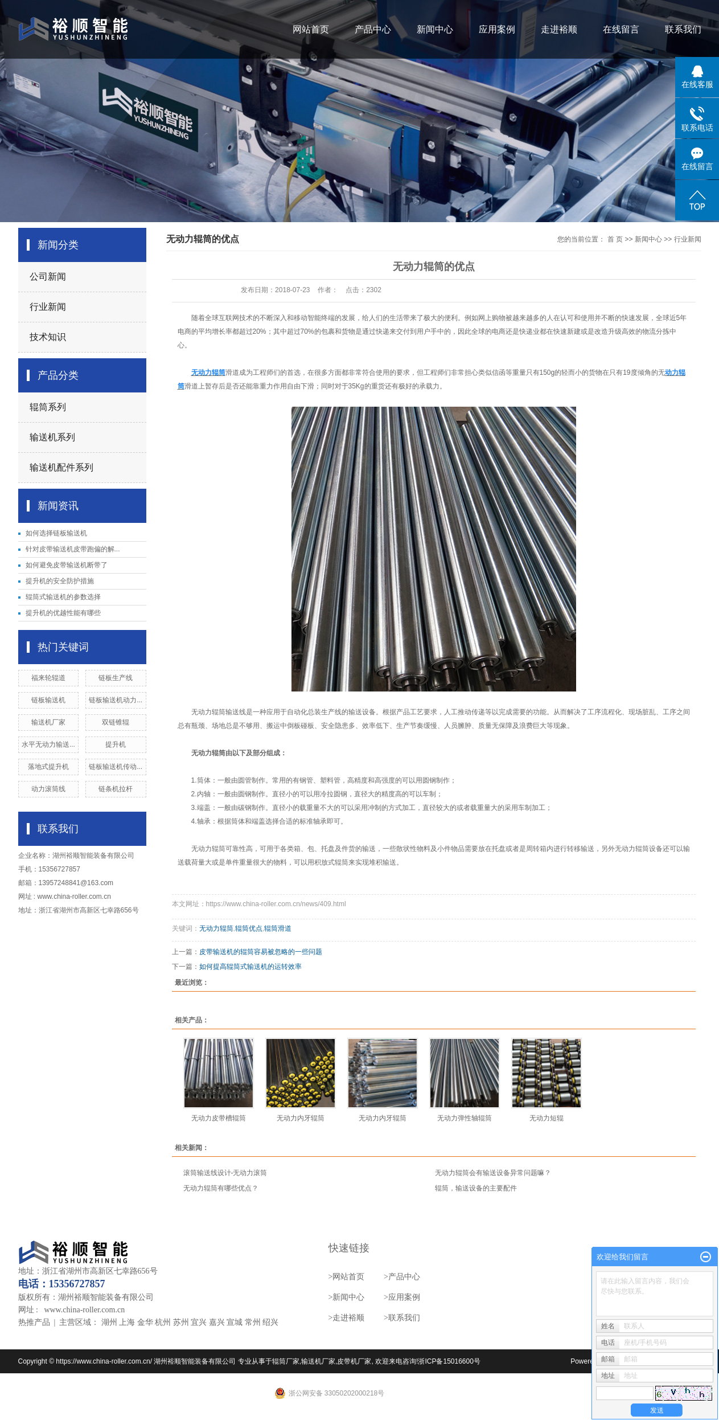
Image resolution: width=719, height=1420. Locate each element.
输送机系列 (52, 437)
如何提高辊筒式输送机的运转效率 (250, 967)
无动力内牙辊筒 (300, 1118)
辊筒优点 (248, 928)
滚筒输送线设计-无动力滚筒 (225, 1173)
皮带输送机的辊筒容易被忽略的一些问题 (260, 952)
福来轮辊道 (48, 678)
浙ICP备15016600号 (449, 1361)
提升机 (115, 744)
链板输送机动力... (115, 700)
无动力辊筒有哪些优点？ (220, 1188)
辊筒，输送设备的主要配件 (476, 1188)
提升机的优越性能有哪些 (63, 613)
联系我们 (683, 29)
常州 (253, 1322)
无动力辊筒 (216, 928)
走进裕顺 (559, 29)
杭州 (163, 1322)
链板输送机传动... (115, 767)
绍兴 (270, 1322)
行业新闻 (48, 307)
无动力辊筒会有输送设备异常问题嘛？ (493, 1173)
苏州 (181, 1322)
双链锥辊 (115, 722)
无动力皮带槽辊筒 (218, 1118)
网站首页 (311, 29)
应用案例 (497, 29)
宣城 (235, 1322)
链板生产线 (115, 678)
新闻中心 (435, 29)
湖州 (109, 1322)
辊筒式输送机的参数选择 (63, 597)
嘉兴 (217, 1322)
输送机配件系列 (61, 467)
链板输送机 (48, 700)
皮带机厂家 (354, 1361)
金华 (145, 1322)
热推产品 (34, 1322)
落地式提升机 (48, 767)
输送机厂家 (48, 722)
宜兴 (199, 1322)
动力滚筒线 (48, 789)
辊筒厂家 (285, 1361)
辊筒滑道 (277, 928)
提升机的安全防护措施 (60, 581)
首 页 (615, 239)
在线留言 (621, 29)
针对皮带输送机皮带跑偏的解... (73, 549)
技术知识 (48, 337)
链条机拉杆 (115, 789)
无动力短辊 (546, 1118)
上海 (127, 1322)
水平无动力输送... (48, 744)
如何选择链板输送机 (56, 533)
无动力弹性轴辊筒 (464, 1118)
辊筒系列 (48, 407)
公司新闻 (48, 276)
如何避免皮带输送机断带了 (67, 565)
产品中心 (373, 29)
